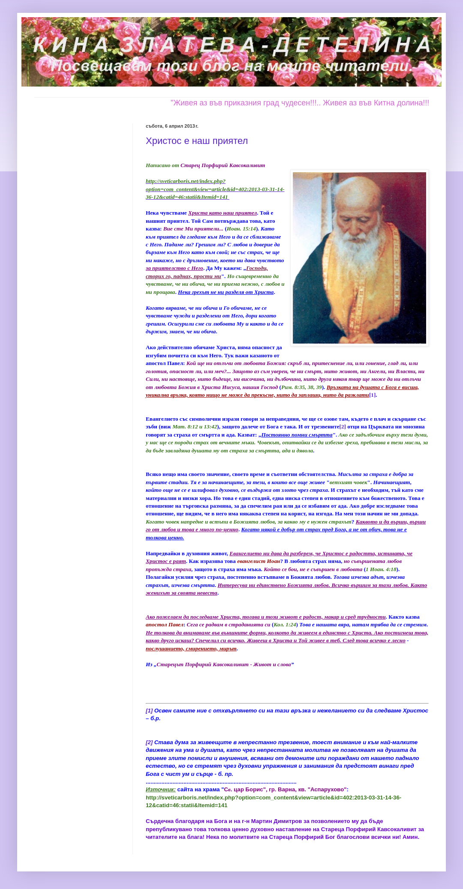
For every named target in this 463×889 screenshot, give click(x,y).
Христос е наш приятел (197, 140)
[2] (343, 426)
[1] (372, 395)
